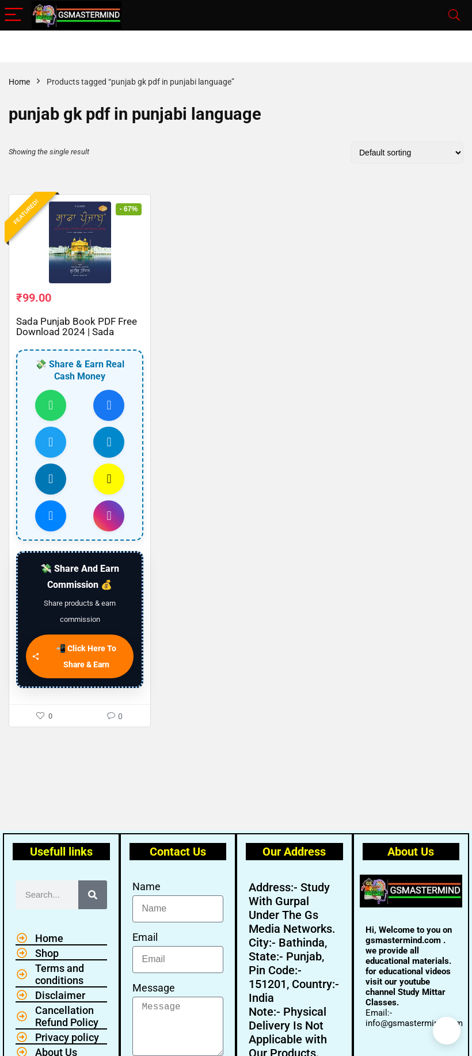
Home (19, 81)
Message (153, 988)
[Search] (454, 15)
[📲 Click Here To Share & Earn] (80, 661)
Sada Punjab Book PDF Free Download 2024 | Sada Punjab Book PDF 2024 (76, 336)
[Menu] (14, 15)
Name (146, 886)
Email (145, 937)
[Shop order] (407, 153)
